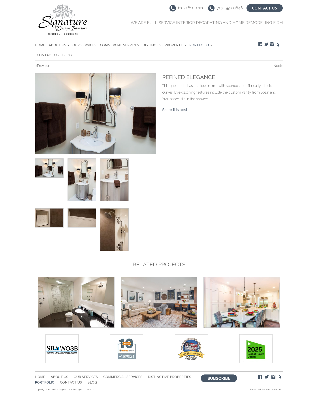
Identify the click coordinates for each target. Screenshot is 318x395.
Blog (67, 55)
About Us (57, 45)
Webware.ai (273, 389)
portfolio (199, 45)
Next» (278, 66)
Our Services (84, 45)
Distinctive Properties (164, 45)
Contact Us (48, 55)
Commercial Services (119, 45)
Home (40, 45)
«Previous (42, 66)
